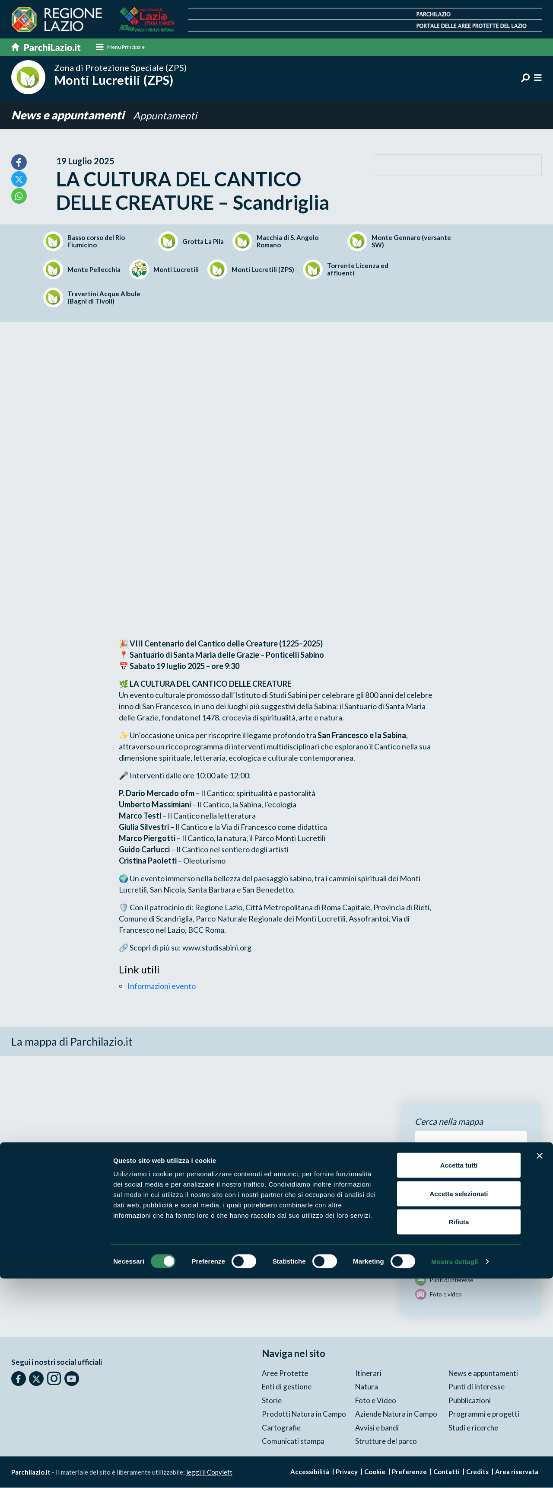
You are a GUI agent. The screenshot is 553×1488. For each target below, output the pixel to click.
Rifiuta (459, 1431)
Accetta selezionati (458, 1403)
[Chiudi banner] (540, 1365)
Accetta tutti (459, 1374)
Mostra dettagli (454, 1471)
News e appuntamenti (71, 115)
